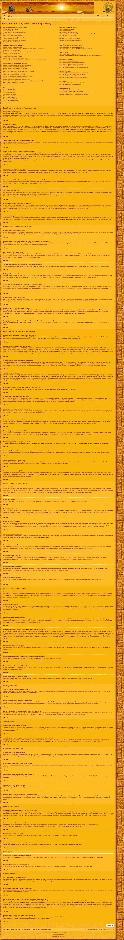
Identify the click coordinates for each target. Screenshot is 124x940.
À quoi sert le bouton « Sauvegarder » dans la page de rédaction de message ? (23, 80)
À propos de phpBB (41, 881)
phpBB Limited (47, 879)
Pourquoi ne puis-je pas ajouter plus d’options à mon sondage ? (19, 71)
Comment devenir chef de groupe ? (68, 35)
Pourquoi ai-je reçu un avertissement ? (12, 77)
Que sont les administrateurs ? (67, 29)
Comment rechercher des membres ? (68, 65)
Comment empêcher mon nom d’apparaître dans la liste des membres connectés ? (23, 48)
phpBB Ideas (85, 890)
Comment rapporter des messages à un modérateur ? (16, 79)
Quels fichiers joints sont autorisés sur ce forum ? (71, 82)
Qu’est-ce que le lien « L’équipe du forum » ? (70, 40)
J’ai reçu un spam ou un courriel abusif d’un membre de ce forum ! (75, 48)
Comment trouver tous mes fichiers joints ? (70, 84)
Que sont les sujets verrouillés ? (11, 100)
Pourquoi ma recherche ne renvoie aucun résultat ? (72, 62)
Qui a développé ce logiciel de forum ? (69, 89)
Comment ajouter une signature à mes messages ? (16, 68)
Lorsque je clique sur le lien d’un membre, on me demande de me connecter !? (24, 59)
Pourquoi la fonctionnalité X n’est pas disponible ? (71, 91)
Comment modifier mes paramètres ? (12, 47)
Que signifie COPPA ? (8, 30)
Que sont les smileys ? (9, 92)
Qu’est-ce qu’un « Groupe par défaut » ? (69, 38)
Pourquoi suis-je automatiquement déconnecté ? (15, 40)
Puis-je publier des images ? (10, 94)
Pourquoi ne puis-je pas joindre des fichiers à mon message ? (18, 76)
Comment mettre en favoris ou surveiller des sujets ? (72, 74)
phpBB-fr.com (61, 934)
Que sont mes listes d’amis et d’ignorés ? (69, 54)
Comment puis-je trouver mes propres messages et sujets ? (74, 67)
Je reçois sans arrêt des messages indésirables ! (71, 47)
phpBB (93, 277)
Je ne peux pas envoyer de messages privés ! (70, 45)
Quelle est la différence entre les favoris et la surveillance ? (74, 72)
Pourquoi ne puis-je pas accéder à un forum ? (14, 74)
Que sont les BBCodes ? (9, 89)
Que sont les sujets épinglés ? (10, 98)
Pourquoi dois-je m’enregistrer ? (11, 29)
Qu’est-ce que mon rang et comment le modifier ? (15, 58)
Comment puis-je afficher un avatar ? (12, 56)
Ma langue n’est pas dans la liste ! (11, 53)
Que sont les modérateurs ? (66, 30)
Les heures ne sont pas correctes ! (12, 50)
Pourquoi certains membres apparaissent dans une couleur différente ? (77, 37)
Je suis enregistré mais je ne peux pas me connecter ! (16, 33)
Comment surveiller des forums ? (67, 76)
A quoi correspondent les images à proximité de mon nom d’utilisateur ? (21, 55)
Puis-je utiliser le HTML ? (9, 91)
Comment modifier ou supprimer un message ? (15, 66)
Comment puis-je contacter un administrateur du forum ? (73, 94)
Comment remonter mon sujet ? (11, 84)
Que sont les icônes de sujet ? (10, 102)
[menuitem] (5, 16)
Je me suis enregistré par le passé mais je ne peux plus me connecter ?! (21, 37)
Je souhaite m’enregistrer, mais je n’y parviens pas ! (16, 32)
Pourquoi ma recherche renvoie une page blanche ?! (72, 64)
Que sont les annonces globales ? (11, 95)
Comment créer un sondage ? (10, 69)
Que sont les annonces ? (9, 97)
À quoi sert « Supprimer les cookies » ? (13, 41)
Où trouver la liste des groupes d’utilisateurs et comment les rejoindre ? (77, 33)
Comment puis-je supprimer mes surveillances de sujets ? (73, 77)
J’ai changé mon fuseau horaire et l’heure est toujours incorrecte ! (19, 51)
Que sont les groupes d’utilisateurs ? (68, 32)
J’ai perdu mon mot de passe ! (10, 38)
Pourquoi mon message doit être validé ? (13, 82)
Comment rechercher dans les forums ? (69, 61)
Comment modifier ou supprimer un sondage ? (14, 73)
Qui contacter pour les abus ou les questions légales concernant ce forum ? (78, 93)
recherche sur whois (105, 901)
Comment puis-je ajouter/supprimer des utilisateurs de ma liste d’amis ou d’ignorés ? (80, 55)
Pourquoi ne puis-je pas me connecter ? (13, 35)
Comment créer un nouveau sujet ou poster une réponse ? (17, 65)
